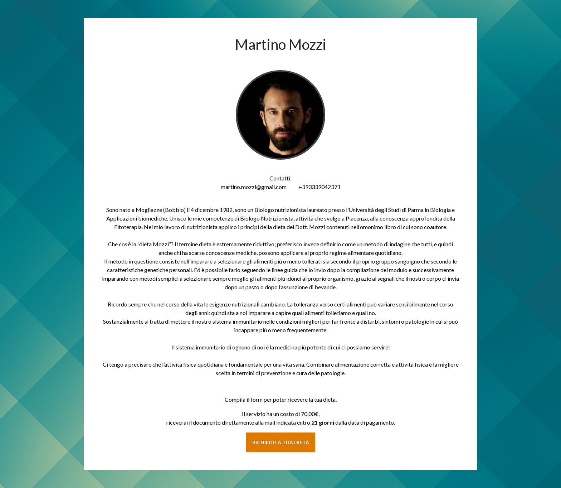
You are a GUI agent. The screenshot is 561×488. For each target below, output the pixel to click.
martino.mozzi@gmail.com (254, 186)
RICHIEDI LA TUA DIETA (280, 442)
